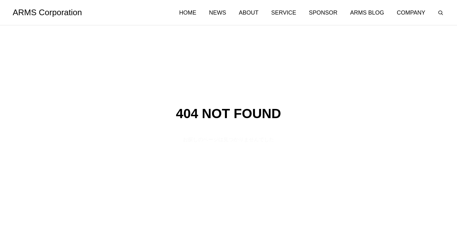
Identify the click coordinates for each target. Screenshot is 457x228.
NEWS (217, 13)
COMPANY (411, 13)
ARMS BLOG (367, 13)
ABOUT (249, 13)
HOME (187, 13)
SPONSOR (323, 13)
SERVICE (283, 13)
